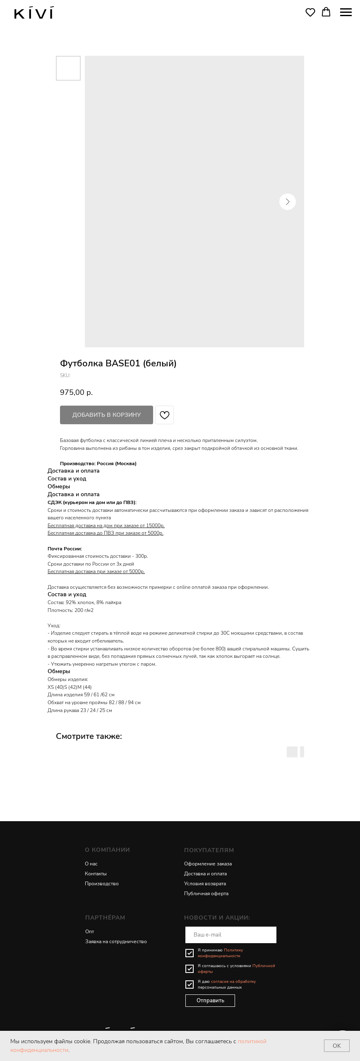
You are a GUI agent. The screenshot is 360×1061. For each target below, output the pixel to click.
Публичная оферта (206, 893)
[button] (310, 12)
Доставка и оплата (205, 873)
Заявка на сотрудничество (116, 941)
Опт (89, 931)
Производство (102, 883)
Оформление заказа (208, 863)
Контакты (96, 873)
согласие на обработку (233, 982)
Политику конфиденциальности (220, 953)
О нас (91, 863)
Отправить (210, 1000)
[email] (230, 935)
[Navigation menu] (346, 12)
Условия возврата (205, 883)
